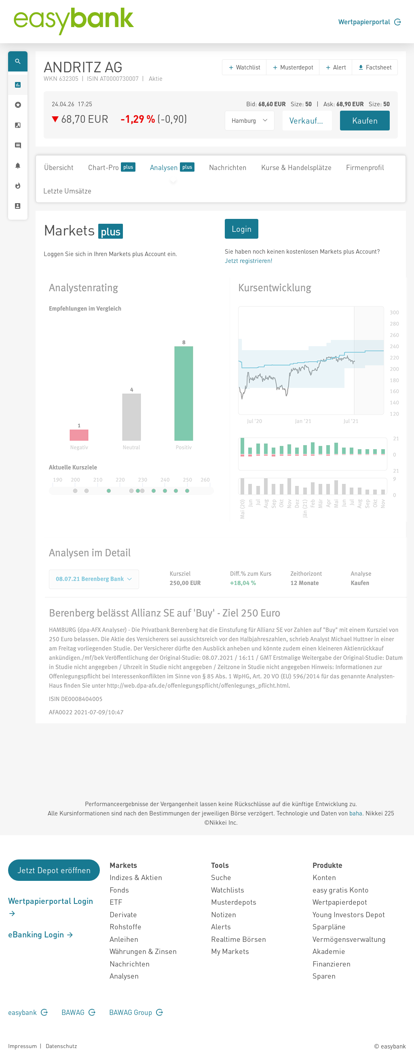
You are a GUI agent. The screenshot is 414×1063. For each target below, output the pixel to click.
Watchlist (244, 67)
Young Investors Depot (349, 914)
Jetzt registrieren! (248, 260)
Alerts (221, 926)
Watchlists (227, 889)
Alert (335, 67)
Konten (324, 877)
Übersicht (59, 167)
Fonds (119, 889)
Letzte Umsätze (67, 190)
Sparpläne (329, 926)
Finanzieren (332, 963)
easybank (28, 1012)
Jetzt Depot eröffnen (54, 870)
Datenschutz (61, 1045)
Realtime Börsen (238, 938)
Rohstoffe (126, 926)
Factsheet (375, 67)
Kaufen (365, 120)
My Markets (230, 951)
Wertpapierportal (369, 21)
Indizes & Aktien (136, 877)
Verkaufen (307, 120)
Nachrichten (228, 167)
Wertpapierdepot (340, 901)
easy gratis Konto (341, 889)
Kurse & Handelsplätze (296, 167)
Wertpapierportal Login (50, 906)
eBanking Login (41, 934)
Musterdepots (233, 901)
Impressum (22, 1045)
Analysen (172, 167)
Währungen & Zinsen (143, 951)
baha (355, 813)
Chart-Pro (111, 167)
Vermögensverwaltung (349, 938)
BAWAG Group (136, 1012)
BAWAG (78, 1012)
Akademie (329, 951)
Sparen (324, 975)
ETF (116, 901)
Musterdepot (292, 67)
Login (241, 228)
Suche (221, 877)
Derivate (123, 914)
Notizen (223, 914)
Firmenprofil (365, 167)
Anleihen (124, 938)
